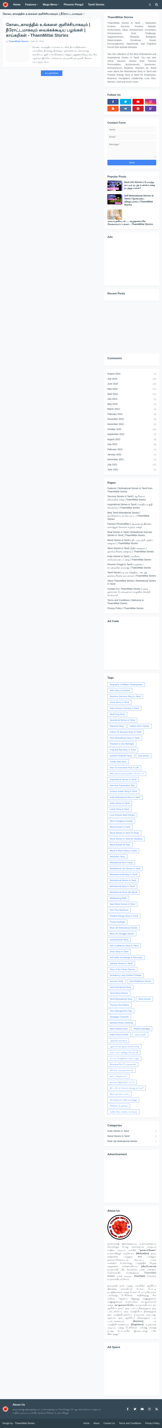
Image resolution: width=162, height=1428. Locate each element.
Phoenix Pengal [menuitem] (73, 4)
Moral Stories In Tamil (120, 827)
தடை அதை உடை (118, 1076)
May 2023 (131, 404)
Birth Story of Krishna (120, 690)
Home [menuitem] (16, 4)
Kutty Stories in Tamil (120, 803)
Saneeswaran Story (119, 939)
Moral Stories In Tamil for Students (126, 839)
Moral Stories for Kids (120, 844)
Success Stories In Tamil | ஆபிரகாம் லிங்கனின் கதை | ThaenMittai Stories (126, 498)
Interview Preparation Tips (122, 785)
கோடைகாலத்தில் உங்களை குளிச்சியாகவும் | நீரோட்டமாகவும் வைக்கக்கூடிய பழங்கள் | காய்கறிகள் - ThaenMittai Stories (48, 30)
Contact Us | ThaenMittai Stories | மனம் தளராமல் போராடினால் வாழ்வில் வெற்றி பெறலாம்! (128, 592)
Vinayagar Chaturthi (119, 1017)
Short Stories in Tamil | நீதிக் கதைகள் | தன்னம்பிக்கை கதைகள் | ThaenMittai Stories (130, 550)
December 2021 (131, 459)
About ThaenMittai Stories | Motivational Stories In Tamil (131, 582)
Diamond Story (117, 726)
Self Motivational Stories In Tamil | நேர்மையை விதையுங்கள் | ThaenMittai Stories (139, 200)
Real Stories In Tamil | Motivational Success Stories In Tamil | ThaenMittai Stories (129, 534)
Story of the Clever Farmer (122, 969)
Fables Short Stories (139, 726)
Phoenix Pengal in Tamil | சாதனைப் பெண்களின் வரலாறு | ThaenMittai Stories (129, 566)
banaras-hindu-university (121, 1023)
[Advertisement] (131, 261)
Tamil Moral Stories (119, 993)
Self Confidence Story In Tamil (124, 945)
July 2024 (131, 379)
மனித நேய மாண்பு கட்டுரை (123, 1112)
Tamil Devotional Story (120, 987)
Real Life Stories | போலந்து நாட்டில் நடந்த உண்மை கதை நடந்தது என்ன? (139, 185)
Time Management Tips (121, 1011)
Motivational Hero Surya (121, 862)
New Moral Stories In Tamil (122, 904)
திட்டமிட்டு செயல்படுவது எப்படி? (126, 1088)
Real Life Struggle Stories (122, 933)
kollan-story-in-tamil (119, 1034)
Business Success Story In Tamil (125, 696)
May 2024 (131, 389)
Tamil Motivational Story (121, 999)
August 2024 (131, 374)
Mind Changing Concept (121, 821)
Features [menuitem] (30, 4)
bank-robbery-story (119, 1028)
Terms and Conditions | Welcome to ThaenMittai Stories (125, 602)
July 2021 (131, 464)
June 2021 (131, 469)
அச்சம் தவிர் (140, 1034)
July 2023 (131, 399)
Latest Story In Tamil (119, 809)
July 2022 (131, 444)
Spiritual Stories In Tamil (121, 963)
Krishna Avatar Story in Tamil (123, 791)
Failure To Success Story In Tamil (125, 732)
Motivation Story (117, 856)
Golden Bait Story (118, 761)
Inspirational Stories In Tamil (123, 779)
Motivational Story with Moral (123, 892)
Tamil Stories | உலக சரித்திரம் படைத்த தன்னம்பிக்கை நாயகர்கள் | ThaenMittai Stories (131, 574)
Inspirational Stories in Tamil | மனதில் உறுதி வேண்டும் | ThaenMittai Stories (129, 506)
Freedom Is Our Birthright (122, 744)
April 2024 (131, 394)
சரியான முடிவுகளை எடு (121, 1070)
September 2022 (131, 434)
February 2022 (131, 449)
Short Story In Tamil (119, 951)
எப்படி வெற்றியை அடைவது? (124, 1058)
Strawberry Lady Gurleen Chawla (125, 975)
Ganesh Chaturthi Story (121, 755)
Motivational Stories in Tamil (123, 880)
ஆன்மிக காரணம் (118, 1040)
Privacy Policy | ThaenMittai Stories (125, 608)
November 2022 (131, 424)
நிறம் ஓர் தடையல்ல (119, 1094)
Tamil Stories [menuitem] (96, 4)
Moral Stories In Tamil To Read (124, 833)
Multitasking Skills (118, 898)
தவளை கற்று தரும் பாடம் (122, 1082)
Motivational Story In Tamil (122, 886)
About (97, 1423)
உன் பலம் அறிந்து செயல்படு (124, 1052)
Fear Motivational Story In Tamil (125, 738)
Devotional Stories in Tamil (122, 720)
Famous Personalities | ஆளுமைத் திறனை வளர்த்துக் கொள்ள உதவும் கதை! (129, 525)
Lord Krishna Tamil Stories (122, 815)
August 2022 (131, 439)
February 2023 (131, 414)
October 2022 (131, 429)
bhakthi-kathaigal (142, 1028)
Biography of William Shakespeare (126, 684)
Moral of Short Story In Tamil (123, 850)
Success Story (116, 981)
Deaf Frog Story (117, 714)
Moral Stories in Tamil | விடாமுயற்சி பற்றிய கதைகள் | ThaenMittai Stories (130, 542)
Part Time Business (119, 910)
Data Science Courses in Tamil (124, 708)
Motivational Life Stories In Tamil (125, 868)
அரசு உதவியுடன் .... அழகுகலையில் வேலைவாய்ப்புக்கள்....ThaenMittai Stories (130, 222)
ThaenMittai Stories (25, 1423)
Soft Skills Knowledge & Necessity (126, 957)
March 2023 (131, 409)
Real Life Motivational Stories (123, 928)
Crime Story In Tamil (119, 702)
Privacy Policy (152, 1423)
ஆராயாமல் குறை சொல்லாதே (124, 1046)
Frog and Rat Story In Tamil (123, 750)
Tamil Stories (144, 999)
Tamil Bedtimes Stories (140, 981)
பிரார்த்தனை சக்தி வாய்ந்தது (123, 1100)
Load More (52, 73)
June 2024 (131, 384)
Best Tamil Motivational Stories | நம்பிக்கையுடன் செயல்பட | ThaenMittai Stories (128, 515)
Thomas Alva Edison (119, 1005)
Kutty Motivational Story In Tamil (125, 797)
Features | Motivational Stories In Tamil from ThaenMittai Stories (129, 490)
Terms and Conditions (130, 1423)
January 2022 (131, 454)
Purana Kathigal (117, 922)
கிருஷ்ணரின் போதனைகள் (123, 1064)
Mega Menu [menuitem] (50, 4)
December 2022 (131, 419)
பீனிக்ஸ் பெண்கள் (119, 1106)
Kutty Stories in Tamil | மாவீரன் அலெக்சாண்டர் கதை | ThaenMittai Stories (129, 558)
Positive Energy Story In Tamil (124, 916)
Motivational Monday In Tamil (123, 874)
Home (86, 1423)
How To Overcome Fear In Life (124, 767)
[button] (150, 5)
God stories (143, 755)
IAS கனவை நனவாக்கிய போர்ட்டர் (127, 773)
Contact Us (109, 1423)
